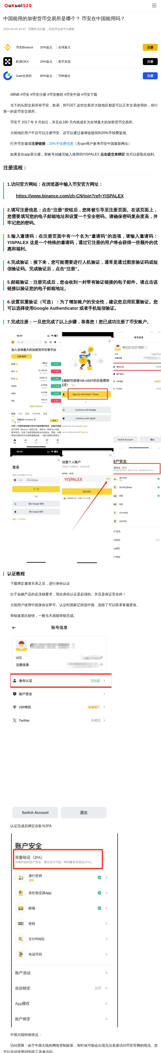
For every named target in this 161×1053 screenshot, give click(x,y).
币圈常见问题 (36, 29)
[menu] (154, 5)
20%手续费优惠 (61, 143)
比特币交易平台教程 (61, 29)
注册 (150, 47)
